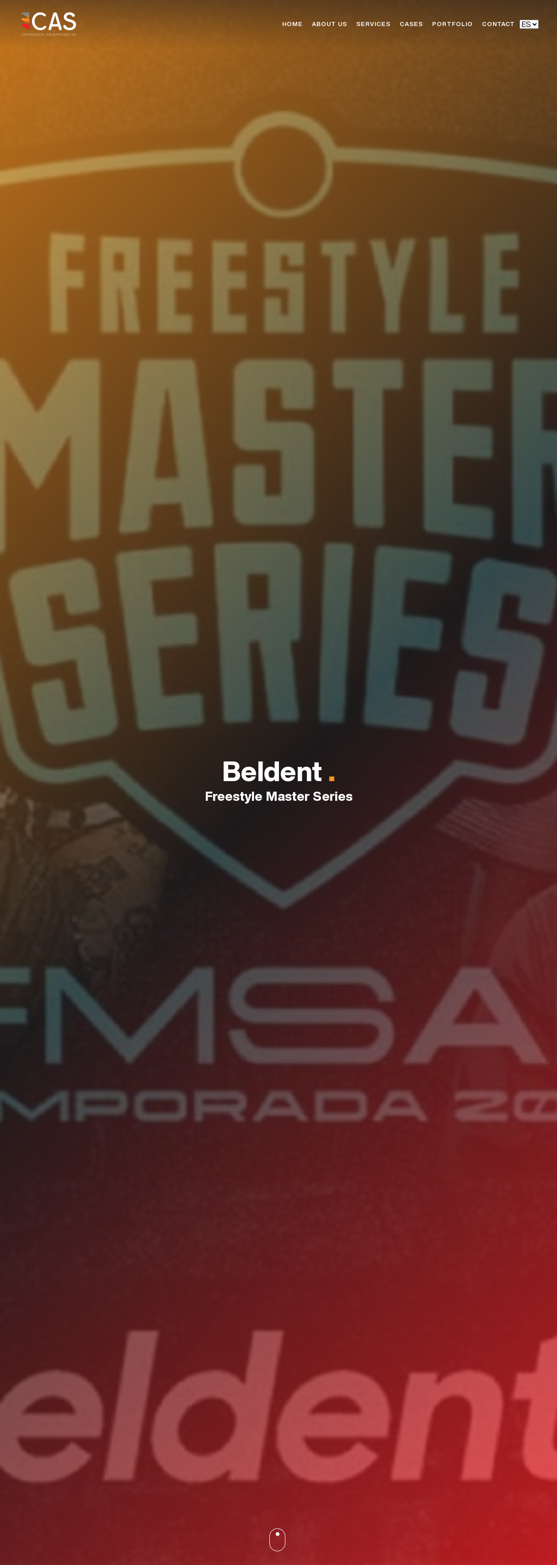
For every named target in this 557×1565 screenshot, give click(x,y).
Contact (498, 24)
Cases (411, 24)
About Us (329, 24)
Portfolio (452, 24)
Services (373, 24)
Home (292, 24)
